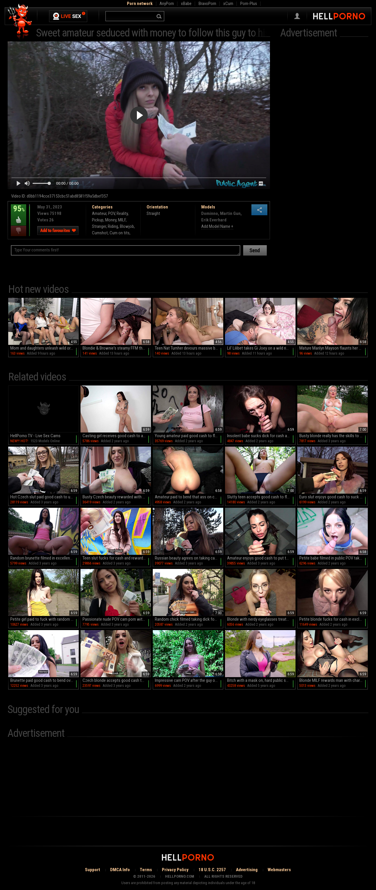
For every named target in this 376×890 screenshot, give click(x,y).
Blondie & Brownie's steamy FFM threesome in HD (117, 348)
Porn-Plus (248, 3)
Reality (122, 213)
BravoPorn (207, 3)
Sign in (297, 16)
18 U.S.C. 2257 (212, 869)
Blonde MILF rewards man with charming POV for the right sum (333, 680)
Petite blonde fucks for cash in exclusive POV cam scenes (333, 619)
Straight (153, 213)
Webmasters (279, 869)
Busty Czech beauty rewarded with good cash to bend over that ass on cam (117, 497)
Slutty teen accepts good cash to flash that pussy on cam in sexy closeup (261, 497)
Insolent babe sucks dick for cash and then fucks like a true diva (261, 435)
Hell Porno (20, 22)
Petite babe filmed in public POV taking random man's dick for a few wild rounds (333, 558)
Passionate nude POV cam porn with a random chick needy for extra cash (117, 619)
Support (92, 869)
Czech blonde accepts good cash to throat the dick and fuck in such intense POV (117, 680)
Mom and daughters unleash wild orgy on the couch (44, 348)
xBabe (186, 3)
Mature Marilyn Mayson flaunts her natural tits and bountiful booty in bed (333, 348)
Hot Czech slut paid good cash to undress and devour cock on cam (44, 497)
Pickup (97, 220)
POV (111, 213)
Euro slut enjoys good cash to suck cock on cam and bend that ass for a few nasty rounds (333, 497)
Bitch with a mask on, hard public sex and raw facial (261, 680)
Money (110, 220)
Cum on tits (120, 233)
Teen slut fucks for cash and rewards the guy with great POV (117, 558)
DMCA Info (120, 869)
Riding (113, 226)
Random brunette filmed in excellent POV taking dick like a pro (44, 558)
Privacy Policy (175, 869)
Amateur (99, 213)
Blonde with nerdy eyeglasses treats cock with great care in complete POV (261, 619)
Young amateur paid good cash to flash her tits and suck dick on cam (189, 435)
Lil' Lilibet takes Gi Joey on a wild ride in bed (261, 348)
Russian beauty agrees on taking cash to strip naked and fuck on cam (189, 558)
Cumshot (100, 233)
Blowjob (127, 226)
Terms (146, 869)
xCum (228, 3)
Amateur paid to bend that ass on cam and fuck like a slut (189, 497)
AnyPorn (167, 3)
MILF (122, 220)
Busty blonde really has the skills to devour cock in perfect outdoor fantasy (333, 435)
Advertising (247, 869)
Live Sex (68, 16)
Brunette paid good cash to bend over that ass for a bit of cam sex (44, 680)
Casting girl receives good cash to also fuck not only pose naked (117, 435)
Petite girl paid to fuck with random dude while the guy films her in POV (44, 619)
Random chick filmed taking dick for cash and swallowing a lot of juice (189, 619)
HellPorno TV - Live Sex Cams (35, 435)
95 (18, 212)
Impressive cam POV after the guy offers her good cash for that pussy (189, 680)
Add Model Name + (217, 226)
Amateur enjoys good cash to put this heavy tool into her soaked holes (261, 558)
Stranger (99, 226)
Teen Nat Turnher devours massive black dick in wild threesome (189, 348)
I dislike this (18, 231)
